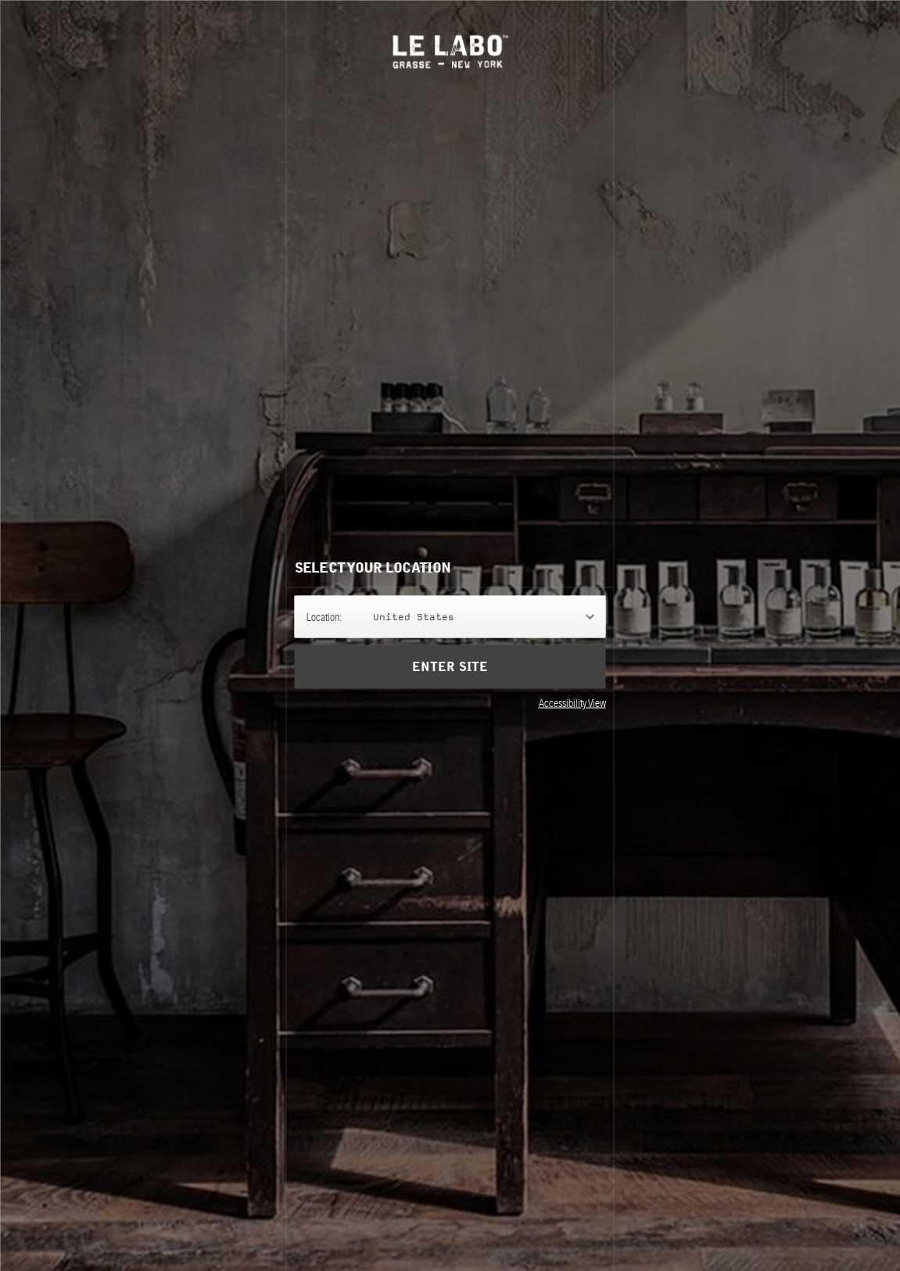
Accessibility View (572, 702)
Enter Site (449, 666)
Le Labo (450, 51)
